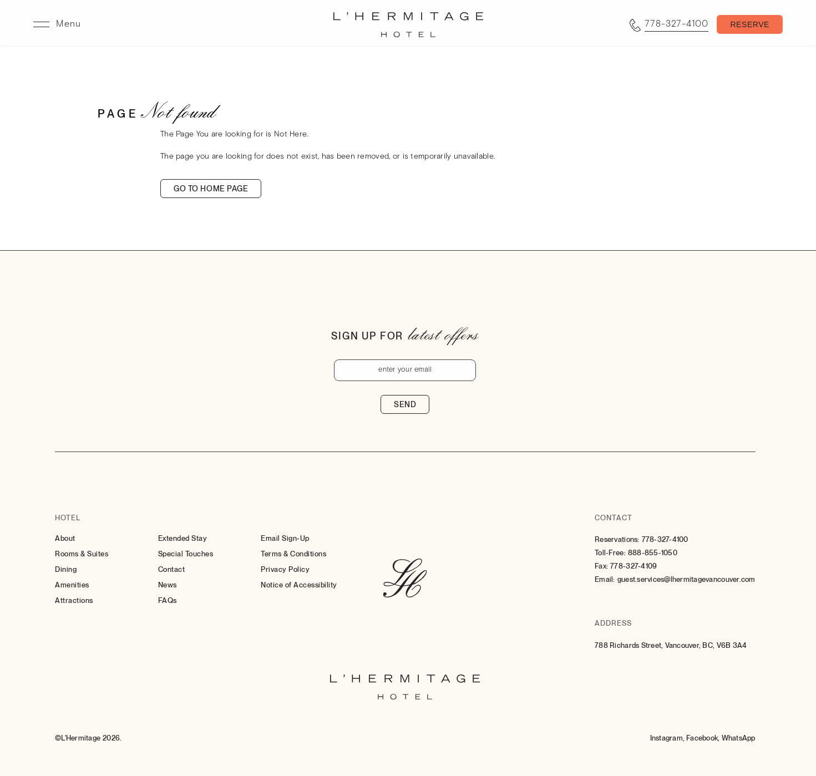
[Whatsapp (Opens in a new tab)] (739, 738)
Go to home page (211, 188)
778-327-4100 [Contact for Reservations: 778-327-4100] (665, 539)
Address (613, 623)
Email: (605, 579)
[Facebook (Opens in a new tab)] (702, 738)
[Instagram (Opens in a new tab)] (667, 738)
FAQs (167, 600)
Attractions (74, 600)
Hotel (67, 518)
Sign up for (367, 336)
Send (405, 404)
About (65, 538)
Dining (66, 569)
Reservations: (617, 539)
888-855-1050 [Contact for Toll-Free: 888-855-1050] (652, 553)
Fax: (601, 566)
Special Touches (186, 554)
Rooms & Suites (81, 554)
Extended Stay (182, 538)
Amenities (72, 585)
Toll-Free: (610, 553)
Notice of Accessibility (299, 585)
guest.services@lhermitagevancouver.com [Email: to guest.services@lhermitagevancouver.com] (686, 579)
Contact (171, 569)
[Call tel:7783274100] (669, 25)
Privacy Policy (285, 569)
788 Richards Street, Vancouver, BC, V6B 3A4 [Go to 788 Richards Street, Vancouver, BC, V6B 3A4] (671, 645)
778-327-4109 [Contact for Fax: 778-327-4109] (633, 566)
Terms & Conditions (293, 554)
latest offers (443, 334)
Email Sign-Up (285, 538)
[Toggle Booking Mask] (750, 25)
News (167, 585)
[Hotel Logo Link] (405, 579)
